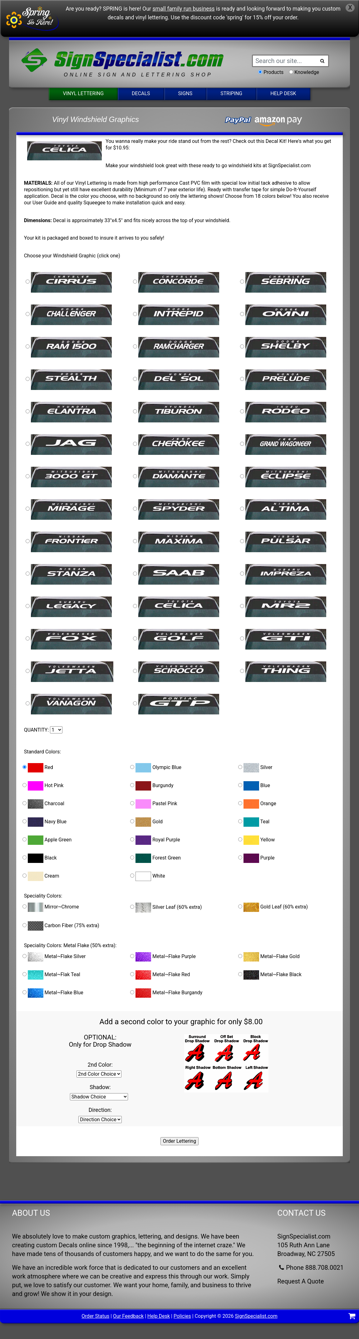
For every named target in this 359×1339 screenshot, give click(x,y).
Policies (182, 1316)
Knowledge (306, 72)
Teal (253, 822)
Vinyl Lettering (83, 93)
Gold (146, 822)
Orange (257, 804)
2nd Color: (100, 1065)
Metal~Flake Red (160, 975)
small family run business (183, 9)
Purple (256, 858)
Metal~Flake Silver (54, 957)
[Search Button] (322, 61)
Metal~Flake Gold (269, 957)
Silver (255, 767)
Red (37, 767)
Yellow (256, 840)
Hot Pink (43, 786)
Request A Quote (300, 1281)
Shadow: (100, 1087)
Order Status (95, 1316)
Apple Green (47, 840)
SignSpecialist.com (256, 1316)
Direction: (100, 1110)
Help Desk (283, 93)
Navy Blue (44, 822)
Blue (254, 786)
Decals (141, 93)
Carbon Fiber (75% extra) (60, 926)
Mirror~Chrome (50, 907)
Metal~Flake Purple (163, 957)
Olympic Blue (155, 767)
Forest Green (155, 858)
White (147, 876)
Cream (40, 876)
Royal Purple (155, 840)
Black (39, 858)
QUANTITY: (36, 730)
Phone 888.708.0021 (310, 1267)
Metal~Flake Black (270, 975)
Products (273, 72)
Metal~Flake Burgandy (166, 993)
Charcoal (43, 804)
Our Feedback (128, 1316)
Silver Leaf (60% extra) (166, 908)
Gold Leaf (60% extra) (273, 907)
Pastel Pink (153, 804)
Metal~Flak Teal (51, 975)
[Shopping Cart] (352, 1317)
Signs (185, 93)
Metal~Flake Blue (52, 993)
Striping (231, 93)
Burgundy (151, 786)
